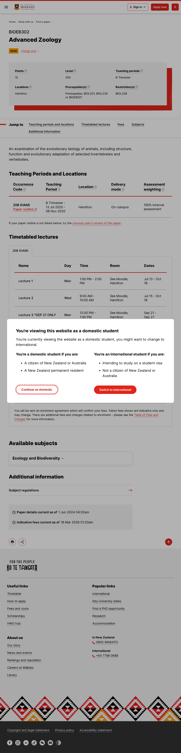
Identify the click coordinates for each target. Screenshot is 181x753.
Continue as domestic (36, 389)
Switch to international (115, 390)
